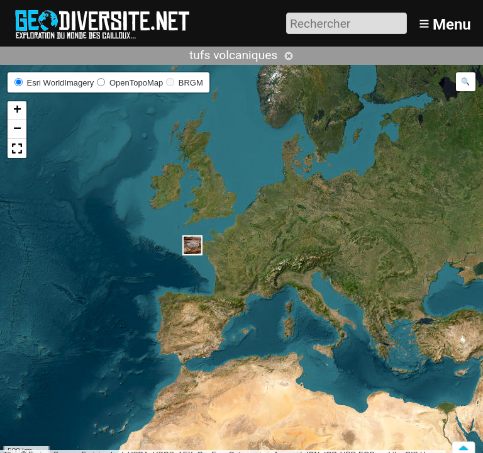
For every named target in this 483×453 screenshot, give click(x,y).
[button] (192, 245)
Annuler (289, 56)
